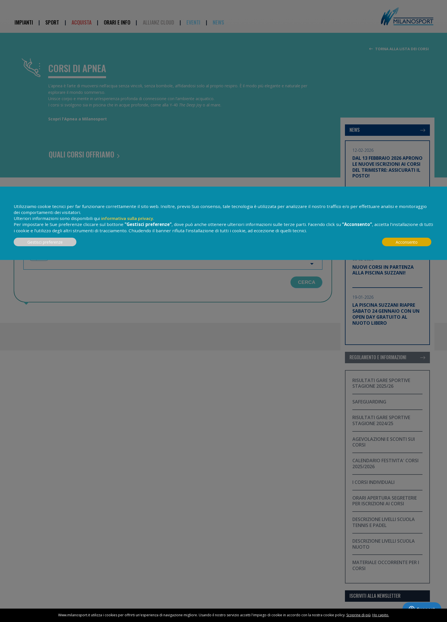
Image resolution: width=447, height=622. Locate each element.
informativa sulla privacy (127, 218)
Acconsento (407, 242)
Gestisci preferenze (45, 242)
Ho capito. (380, 615)
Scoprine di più (358, 615)
